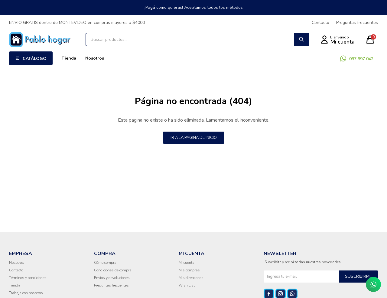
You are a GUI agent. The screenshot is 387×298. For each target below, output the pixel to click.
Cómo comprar (106, 262)
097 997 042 (361, 59)
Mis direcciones (191, 277)
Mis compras (189, 270)
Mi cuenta (186, 262)
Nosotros (94, 58)
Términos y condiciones (28, 277)
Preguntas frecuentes (357, 22)
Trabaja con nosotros (26, 292)
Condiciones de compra (113, 270)
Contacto (320, 22)
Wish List (187, 285)
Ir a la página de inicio (194, 137)
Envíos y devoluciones (112, 277)
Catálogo (35, 58)
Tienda (69, 58)
